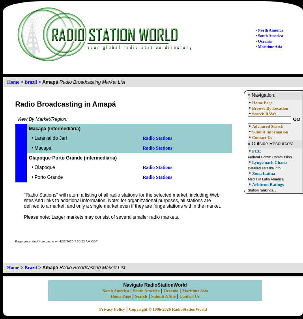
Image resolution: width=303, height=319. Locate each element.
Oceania (171, 291)
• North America (269, 30)
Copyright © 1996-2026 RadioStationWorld (168, 309)
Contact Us (262, 137)
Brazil (30, 82)
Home (13, 82)
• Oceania (264, 41)
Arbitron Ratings (268, 184)
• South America (269, 36)
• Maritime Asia (269, 47)
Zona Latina (263, 173)
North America (115, 291)
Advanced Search (267, 126)
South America (146, 291)
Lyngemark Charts (270, 162)
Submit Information (270, 132)
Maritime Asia (195, 291)
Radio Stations (157, 138)
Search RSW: (264, 114)
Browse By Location (270, 108)
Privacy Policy (112, 309)
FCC (256, 151)
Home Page (262, 103)
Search (141, 296)
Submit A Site (163, 296)
